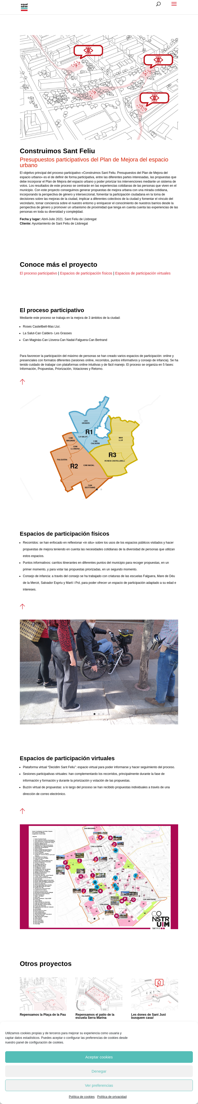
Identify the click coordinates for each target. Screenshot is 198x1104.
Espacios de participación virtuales (143, 273)
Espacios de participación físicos (86, 273)
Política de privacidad (112, 1097)
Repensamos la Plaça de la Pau (43, 1014)
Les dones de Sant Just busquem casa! (148, 1016)
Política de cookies (82, 1097)
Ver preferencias (99, 1085)
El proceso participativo (38, 273)
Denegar (99, 1071)
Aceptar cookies (99, 1057)
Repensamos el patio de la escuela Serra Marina (95, 1016)
